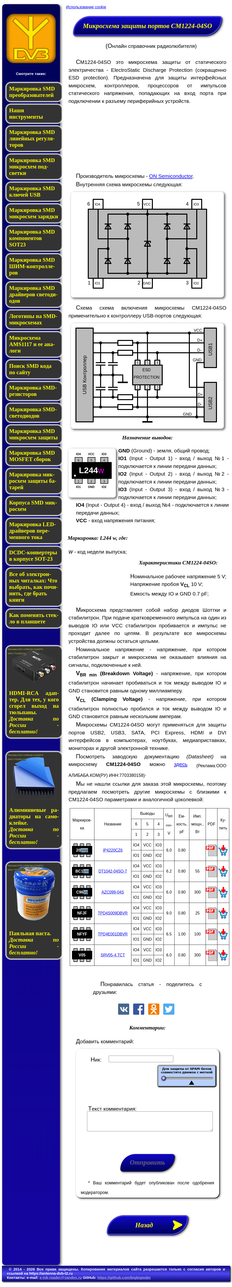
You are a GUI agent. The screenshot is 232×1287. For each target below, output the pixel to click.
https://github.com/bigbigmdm (124, 1281)
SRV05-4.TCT (113, 955)
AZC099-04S (113, 892)
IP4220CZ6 (113, 850)
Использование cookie (86, 7)
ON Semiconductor (171, 176)
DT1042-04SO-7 (113, 871)
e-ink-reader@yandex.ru (60, 1281)
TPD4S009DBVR (113, 913)
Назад (161, 1228)
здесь (181, 764)
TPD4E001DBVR (113, 934)
